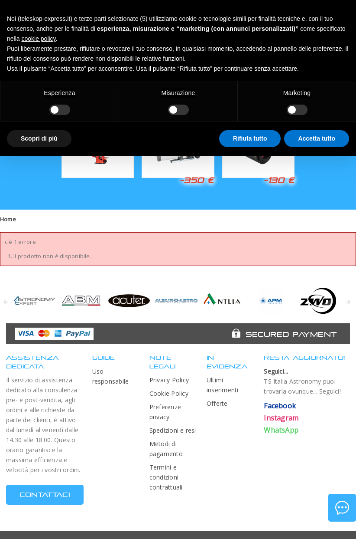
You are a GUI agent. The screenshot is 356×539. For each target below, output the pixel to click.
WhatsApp (281, 430)
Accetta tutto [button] (316, 138)
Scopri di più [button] (39, 138)
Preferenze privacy (165, 412)
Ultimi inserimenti (223, 385)
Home (8, 219)
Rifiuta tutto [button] (250, 138)
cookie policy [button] (38, 38)
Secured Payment (291, 334)
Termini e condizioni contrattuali (166, 477)
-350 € (196, 180)
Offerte (217, 403)
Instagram (281, 418)
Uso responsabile (110, 376)
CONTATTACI (44, 494)
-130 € (279, 180)
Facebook (280, 406)
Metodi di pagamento (166, 449)
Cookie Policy (168, 393)
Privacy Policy (169, 380)
